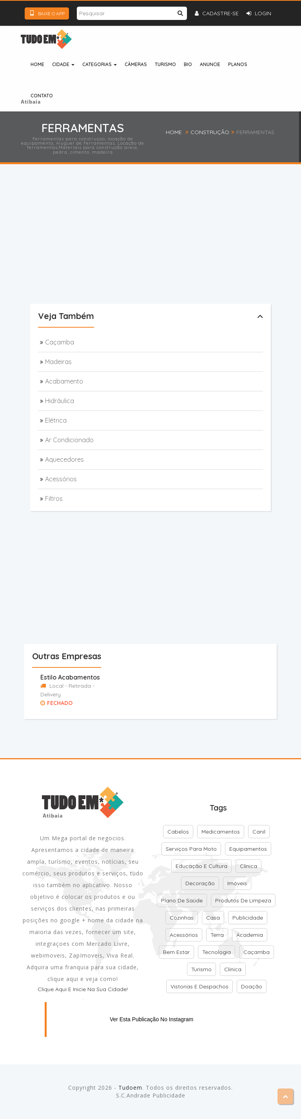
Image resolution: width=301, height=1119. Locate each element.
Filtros (54, 498)
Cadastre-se (217, 13)
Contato (42, 96)
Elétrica (56, 420)
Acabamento (64, 381)
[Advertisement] (165, 246)
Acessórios (61, 479)
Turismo (165, 64)
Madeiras (58, 362)
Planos (237, 64)
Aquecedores (64, 459)
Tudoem (130, 1087)
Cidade (63, 64)
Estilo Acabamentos (70, 677)
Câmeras (136, 64)
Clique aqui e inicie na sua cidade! (83, 989)
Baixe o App (47, 13)
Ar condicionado (69, 440)
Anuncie (210, 64)
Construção (209, 132)
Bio (188, 64)
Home (37, 64)
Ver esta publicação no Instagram (151, 1019)
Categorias (99, 64)
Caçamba (59, 342)
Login (259, 13)
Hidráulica (59, 401)
